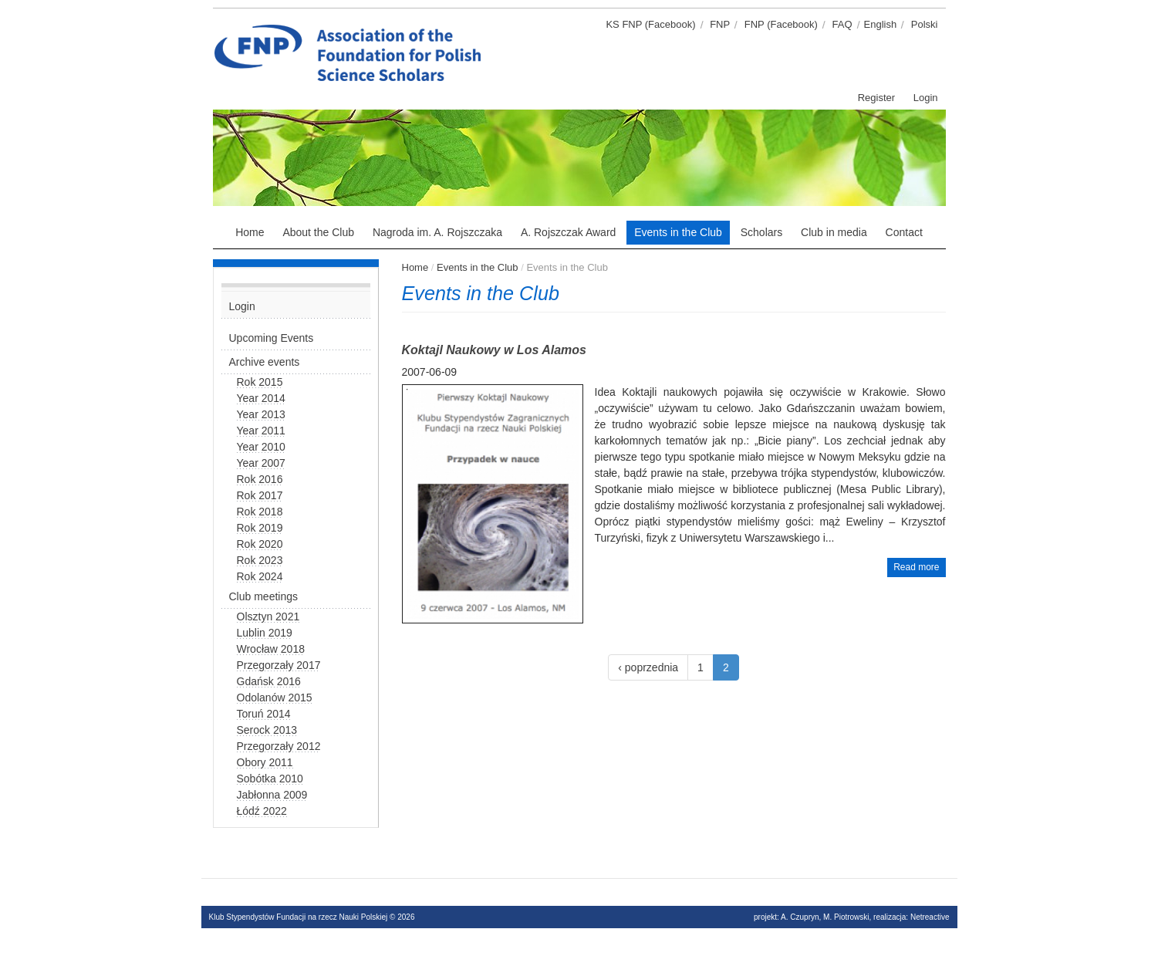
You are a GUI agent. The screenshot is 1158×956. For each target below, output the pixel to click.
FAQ (842, 24)
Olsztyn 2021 (268, 616)
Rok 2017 (260, 495)
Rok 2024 (260, 576)
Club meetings (264, 596)
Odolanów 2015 (274, 697)
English (880, 24)
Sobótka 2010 (270, 778)
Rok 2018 (260, 511)
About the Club (318, 232)
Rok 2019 (260, 528)
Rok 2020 (260, 544)
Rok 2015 (260, 382)
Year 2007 (261, 463)
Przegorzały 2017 (279, 665)
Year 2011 (261, 430)
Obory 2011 (265, 762)
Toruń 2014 (264, 714)
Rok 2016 (260, 479)
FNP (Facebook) (781, 24)
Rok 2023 (260, 560)
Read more (916, 567)
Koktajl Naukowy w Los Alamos (494, 349)
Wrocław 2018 (271, 649)
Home (249, 232)
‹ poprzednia (648, 667)
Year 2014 (261, 398)
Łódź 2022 (262, 811)
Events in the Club (678, 232)
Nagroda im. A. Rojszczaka (437, 232)
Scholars (761, 232)
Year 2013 (261, 414)
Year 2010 (261, 447)
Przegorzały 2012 (279, 746)
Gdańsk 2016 (269, 681)
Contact (904, 232)
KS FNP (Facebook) (650, 24)
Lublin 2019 (264, 633)
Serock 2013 (267, 730)
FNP (720, 24)
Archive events (264, 362)
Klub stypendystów (494, 27)
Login (925, 97)
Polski (924, 24)
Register (876, 97)
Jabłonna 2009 (272, 795)
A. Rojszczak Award (568, 232)
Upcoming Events (271, 338)
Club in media (834, 232)
